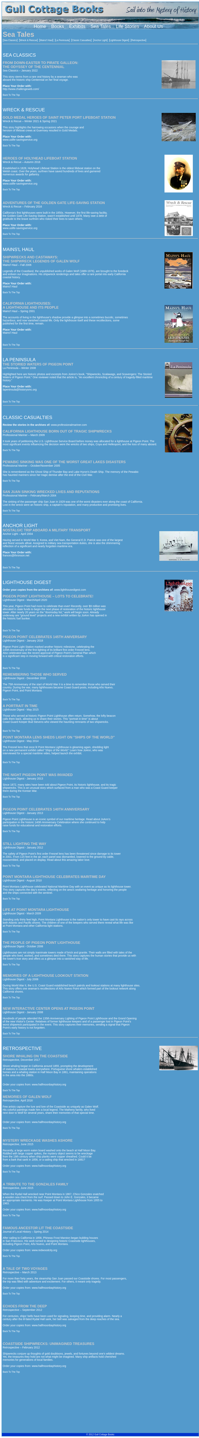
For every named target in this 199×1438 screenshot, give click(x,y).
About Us (153, 26)
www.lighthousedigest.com (70, 589)
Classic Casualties (81, 40)
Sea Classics (10, 40)
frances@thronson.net (16, 555)
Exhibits (77, 26)
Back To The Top (11, 95)
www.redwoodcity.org (44, 1250)
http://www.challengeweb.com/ (21, 89)
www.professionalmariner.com (69, 424)
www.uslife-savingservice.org (20, 139)
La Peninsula (62, 40)
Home (40, 26)
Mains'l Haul (46, 40)
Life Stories (127, 26)
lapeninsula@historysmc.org (20, 389)
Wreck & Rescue (28, 40)
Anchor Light (100, 40)
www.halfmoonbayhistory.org (49, 1084)
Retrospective (138, 40)
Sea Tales (101, 26)
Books (57, 26)
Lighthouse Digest (119, 40)
